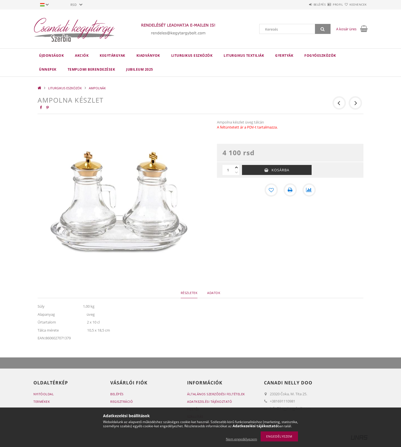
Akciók (82, 55)
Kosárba (280, 169)
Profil (328, 4)
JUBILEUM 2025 (139, 69)
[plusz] (236, 167)
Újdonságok (51, 55)
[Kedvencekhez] (271, 190)
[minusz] (236, 172)
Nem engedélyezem (241, 439)
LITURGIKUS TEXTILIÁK (244, 55)
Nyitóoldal (43, 394)
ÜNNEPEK (48, 69)
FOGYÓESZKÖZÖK (320, 55)
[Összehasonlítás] (309, 190)
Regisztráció (121, 401)
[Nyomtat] (290, 190)
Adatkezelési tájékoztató (209, 401)
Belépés (303, 4)
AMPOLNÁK (97, 88)
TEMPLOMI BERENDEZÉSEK (91, 69)
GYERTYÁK (284, 55)
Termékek (41, 401)
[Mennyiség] (228, 170)
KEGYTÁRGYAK (112, 55)
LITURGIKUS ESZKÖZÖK (192, 55)
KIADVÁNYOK (148, 55)
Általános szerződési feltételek (216, 394)
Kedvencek (355, 4)
